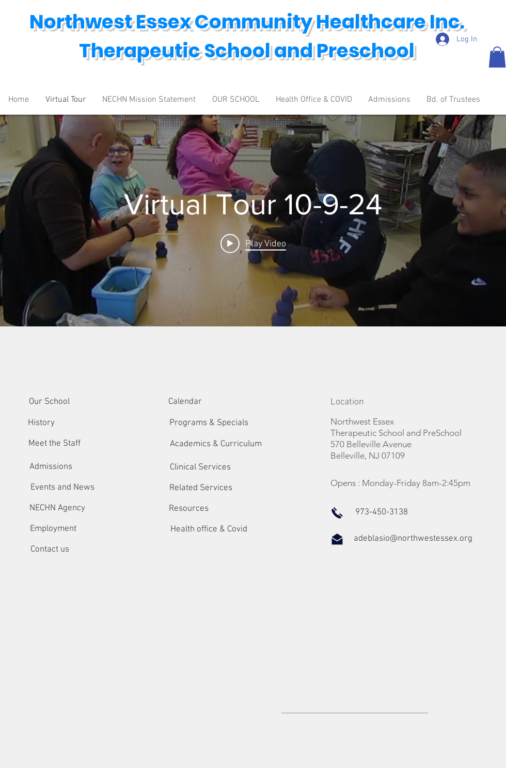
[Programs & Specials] (208, 423)
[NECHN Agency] (57, 508)
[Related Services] (201, 488)
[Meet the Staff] (54, 444)
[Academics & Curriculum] (216, 444)
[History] (41, 423)
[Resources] (189, 509)
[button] (497, 57)
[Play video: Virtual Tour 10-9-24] (253, 243)
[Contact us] (50, 550)
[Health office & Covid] (208, 530)
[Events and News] (62, 488)
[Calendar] (185, 402)
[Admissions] (50, 467)
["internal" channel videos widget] (253, 220)
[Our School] (49, 402)
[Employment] (53, 529)
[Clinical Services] (200, 468)
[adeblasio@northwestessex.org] (412, 539)
